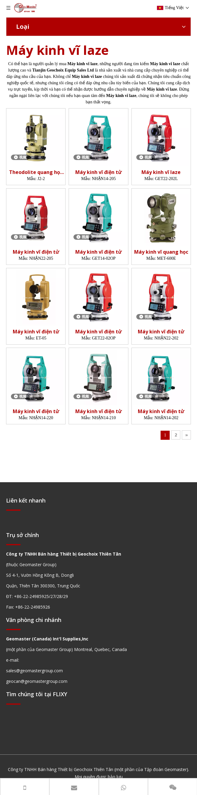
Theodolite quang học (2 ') (36, 172)
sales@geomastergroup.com (34, 670)
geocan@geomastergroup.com (36, 681)
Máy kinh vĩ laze (161, 172)
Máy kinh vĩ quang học (161, 252)
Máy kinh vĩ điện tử (98, 172)
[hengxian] (13, 509)
